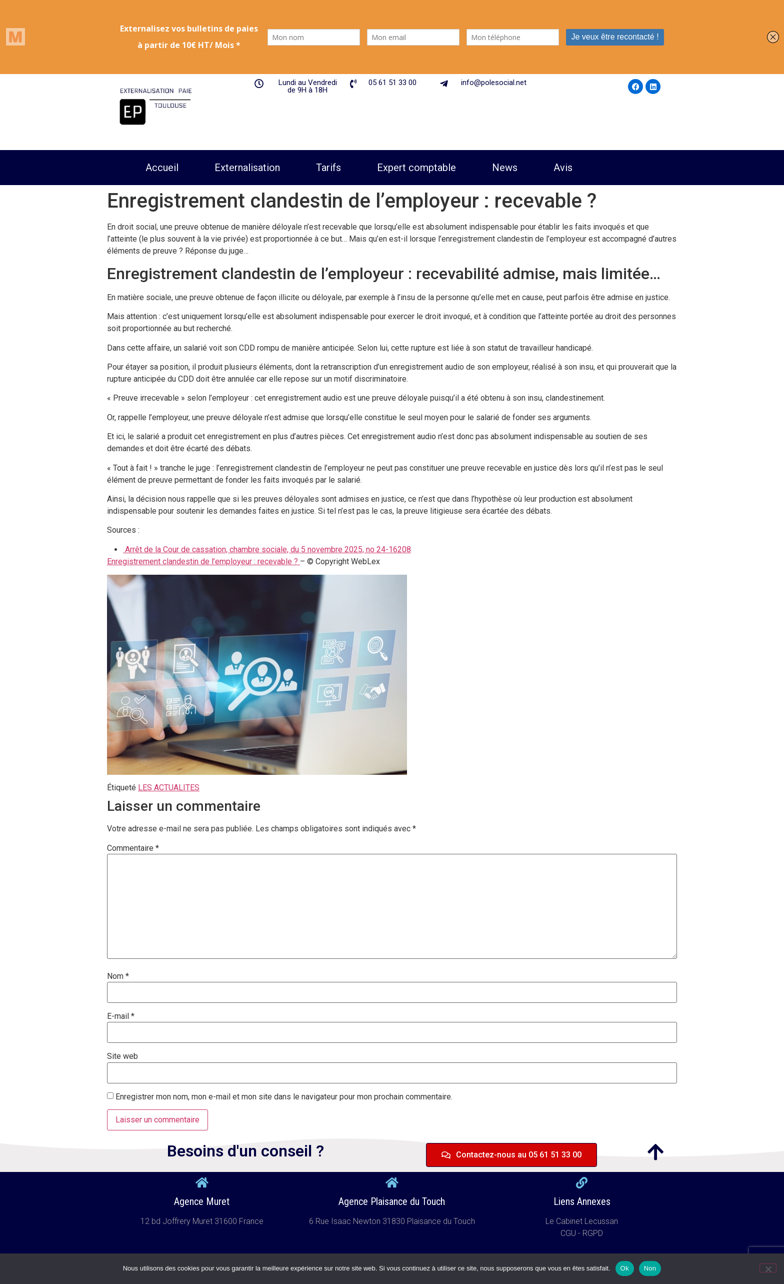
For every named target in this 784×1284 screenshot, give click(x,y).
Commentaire (133, 848)
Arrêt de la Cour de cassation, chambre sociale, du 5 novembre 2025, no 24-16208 (267, 549)
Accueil (162, 168)
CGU (569, 1233)
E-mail (120, 1016)
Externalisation (247, 168)
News (505, 168)
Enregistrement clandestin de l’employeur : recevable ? (203, 561)
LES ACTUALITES (169, 787)
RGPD (592, 1233)
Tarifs (328, 168)
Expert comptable (416, 168)
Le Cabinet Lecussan (582, 1221)
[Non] (768, 1267)
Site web (122, 1056)
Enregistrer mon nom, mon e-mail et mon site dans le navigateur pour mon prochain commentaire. (284, 1097)
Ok (624, 1268)
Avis (563, 168)
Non (650, 1268)
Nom (118, 976)
